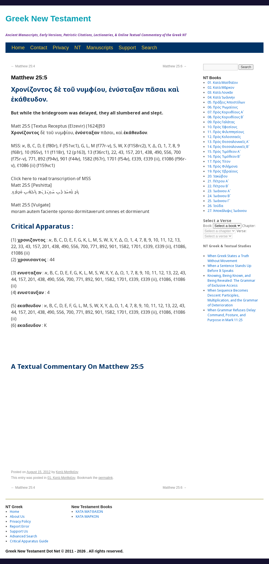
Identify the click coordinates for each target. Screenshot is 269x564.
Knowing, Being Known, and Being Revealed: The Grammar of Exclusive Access (231, 280)
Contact (38, 47)
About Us (17, 516)
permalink (106, 478)
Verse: (241, 231)
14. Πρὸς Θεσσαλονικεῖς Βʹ (228, 146)
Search (149, 47)
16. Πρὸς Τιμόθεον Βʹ (224, 156)
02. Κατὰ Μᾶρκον (221, 87)
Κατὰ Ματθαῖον (67, 472)
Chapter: (249, 225)
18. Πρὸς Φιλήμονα (222, 166)
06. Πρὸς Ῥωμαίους (223, 107)
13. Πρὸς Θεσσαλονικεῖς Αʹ (228, 141)
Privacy (61, 47)
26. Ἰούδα (215, 205)
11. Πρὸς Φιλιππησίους (226, 132)
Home (18, 47)
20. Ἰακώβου (218, 176)
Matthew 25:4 (23, 66)
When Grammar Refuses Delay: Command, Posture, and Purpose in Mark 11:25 (232, 315)
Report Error (19, 526)
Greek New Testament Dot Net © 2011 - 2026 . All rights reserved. (64, 551)
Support (127, 47)
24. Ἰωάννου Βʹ (219, 196)
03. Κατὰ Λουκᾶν (220, 92)
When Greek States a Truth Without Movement (228, 258)
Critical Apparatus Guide (29, 541)
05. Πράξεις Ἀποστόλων (226, 102)
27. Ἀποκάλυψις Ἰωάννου (227, 210)
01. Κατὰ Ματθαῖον (61, 478)
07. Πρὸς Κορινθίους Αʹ (226, 112)
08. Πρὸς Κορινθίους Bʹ (226, 117)
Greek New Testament (48, 18)
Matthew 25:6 (175, 66)
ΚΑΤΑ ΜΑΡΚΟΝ (87, 516)
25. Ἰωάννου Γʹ (219, 200)
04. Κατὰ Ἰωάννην (221, 97)
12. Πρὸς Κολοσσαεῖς (224, 136)
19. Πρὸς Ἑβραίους (223, 171)
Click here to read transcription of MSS (51, 178)
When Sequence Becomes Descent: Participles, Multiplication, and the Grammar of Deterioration (233, 297)
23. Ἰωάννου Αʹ (219, 191)
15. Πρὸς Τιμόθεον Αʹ (224, 151)
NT (77, 47)
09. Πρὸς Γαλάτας (221, 122)
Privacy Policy (20, 521)
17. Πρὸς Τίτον (219, 161)
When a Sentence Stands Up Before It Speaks (229, 268)
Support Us (19, 531)
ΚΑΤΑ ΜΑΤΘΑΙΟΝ (89, 511)
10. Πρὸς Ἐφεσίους (222, 127)
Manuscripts (99, 47)
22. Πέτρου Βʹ (218, 186)
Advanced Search (23, 536)
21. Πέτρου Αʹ (218, 181)
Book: (207, 225)
